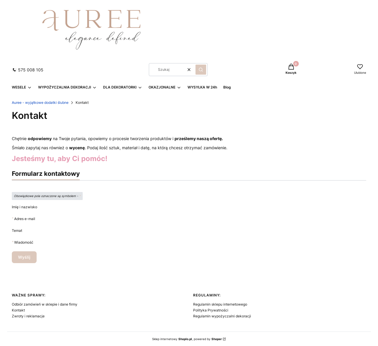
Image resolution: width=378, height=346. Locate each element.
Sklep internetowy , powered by (187, 339)
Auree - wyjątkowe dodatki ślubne (40, 102)
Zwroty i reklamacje (28, 316)
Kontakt (18, 310)
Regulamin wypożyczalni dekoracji (222, 316)
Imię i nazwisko (24, 207)
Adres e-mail (24, 219)
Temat (17, 230)
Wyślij (24, 257)
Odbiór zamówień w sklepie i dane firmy (44, 304)
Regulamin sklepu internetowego (220, 304)
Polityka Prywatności (210, 310)
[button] (200, 70)
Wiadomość (23, 242)
